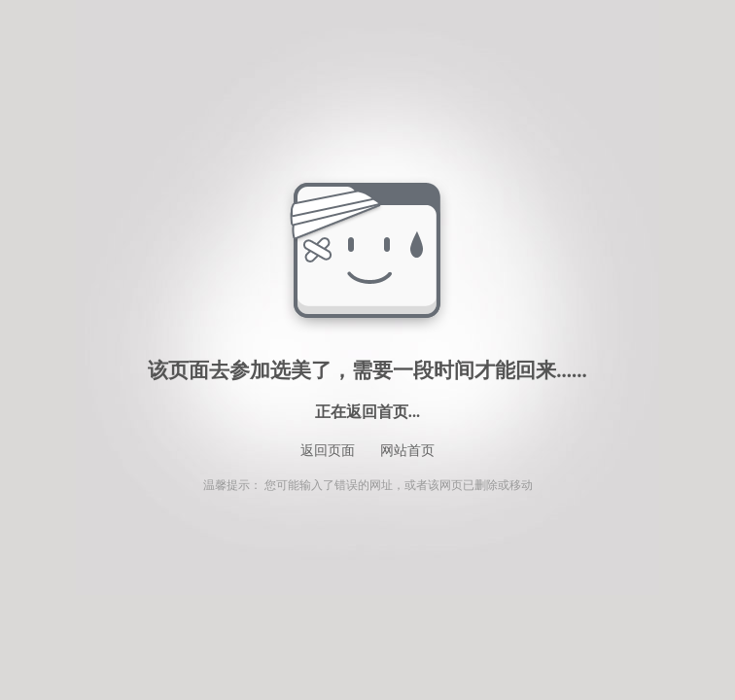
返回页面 (327, 450)
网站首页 (407, 450)
